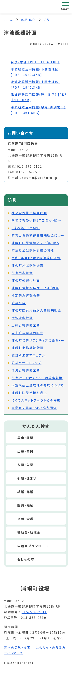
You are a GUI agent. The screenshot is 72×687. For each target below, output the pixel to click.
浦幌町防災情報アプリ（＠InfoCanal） (38, 242)
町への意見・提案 (17, 647)
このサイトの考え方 (51, 647)
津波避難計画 (22, 317)
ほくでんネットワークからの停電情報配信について (38, 400)
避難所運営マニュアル (29, 355)
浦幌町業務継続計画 (28, 347)
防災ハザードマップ (26, 362)
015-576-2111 (34, 612)
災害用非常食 (22, 272)
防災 (47, 20)
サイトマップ (13, 653)
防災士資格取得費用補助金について (38, 235)
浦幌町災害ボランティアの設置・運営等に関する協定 (38, 340)
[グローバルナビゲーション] (65, 6)
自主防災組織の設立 (27, 332)
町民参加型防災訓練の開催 (33, 250)
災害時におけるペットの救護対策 (37, 377)
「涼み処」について (26, 228)
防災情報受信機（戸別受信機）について (38, 220)
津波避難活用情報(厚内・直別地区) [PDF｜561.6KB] (38, 110)
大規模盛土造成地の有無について (38, 385)
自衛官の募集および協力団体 (34, 407)
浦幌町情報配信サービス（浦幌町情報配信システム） (38, 287)
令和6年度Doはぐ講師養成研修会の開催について (38, 258)
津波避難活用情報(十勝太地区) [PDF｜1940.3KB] (35, 84)
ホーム (8, 20)
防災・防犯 (28, 20)
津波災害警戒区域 (26, 370)
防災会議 (19, 303)
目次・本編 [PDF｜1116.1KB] (35, 62)
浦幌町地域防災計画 (28, 265)
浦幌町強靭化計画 (26, 280)
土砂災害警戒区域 (26, 325)
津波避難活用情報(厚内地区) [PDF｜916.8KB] (39, 97)
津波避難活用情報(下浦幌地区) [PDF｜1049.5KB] (35, 72)
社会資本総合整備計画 (29, 213)
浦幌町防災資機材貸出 (29, 392)
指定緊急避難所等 (26, 295)
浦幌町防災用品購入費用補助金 (36, 310)
